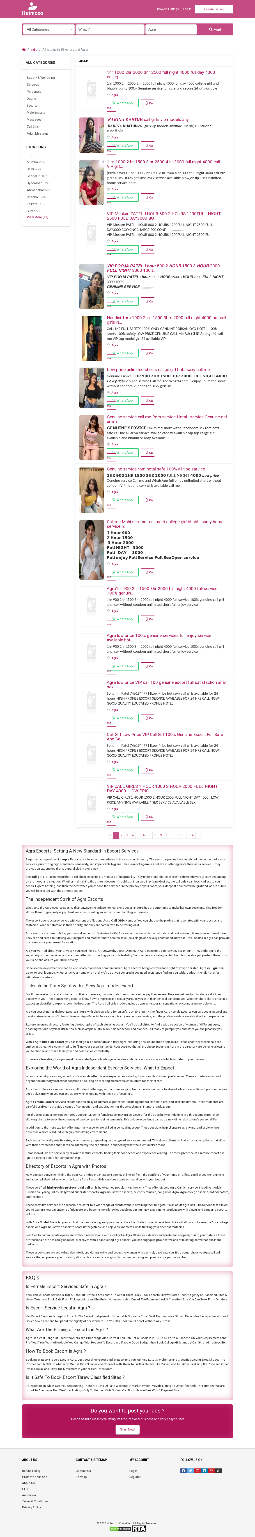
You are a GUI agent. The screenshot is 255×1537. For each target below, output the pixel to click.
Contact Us (83, 1470)
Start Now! (127, 1429)
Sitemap (81, 1477)
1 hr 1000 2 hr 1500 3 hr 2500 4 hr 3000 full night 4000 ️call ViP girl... (163, 164)
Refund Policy (31, 1470)
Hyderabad (38, 183)
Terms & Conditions (35, 1501)
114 (191, 835)
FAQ (25, 1489)
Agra (115, 95)
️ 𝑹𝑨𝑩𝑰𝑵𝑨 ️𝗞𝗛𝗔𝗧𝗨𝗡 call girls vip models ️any (148, 119)
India (34, 49)
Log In (133, 1470)
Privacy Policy (31, 1507)
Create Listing (214, 9)
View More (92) (37, 217)
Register (135, 1477)
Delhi (34, 169)
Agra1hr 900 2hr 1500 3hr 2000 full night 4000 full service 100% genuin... (162, 591)
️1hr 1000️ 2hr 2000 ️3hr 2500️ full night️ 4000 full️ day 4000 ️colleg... (161, 74)
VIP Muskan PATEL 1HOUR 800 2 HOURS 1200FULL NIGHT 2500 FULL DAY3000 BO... (164, 216)
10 (167, 835)
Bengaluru (37, 176)
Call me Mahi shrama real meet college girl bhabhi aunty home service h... (165, 524)
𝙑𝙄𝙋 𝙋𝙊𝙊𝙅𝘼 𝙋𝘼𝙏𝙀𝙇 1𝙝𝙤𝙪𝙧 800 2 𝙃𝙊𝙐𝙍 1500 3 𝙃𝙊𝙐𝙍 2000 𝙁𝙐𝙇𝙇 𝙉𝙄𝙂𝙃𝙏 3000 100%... (163, 268)
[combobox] (49, 29)
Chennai (36, 197)
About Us (28, 1483)
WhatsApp (125, 103)
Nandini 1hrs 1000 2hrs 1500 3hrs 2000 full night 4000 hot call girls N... (166, 320)
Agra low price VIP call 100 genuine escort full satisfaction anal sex (166, 684)
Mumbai (36, 162)
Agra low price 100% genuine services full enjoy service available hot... (159, 638)
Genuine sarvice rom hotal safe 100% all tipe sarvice (156, 469)
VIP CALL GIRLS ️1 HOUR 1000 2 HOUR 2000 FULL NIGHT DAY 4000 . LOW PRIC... (162, 788)
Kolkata (35, 204)
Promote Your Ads (34, 1477)
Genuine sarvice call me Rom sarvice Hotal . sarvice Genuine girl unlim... (167, 419)
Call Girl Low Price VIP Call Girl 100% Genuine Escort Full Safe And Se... (165, 737)
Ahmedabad (38, 190)
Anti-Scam (29, 1495)
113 (181, 835)
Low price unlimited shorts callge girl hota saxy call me (158, 369)
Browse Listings (168, 9)
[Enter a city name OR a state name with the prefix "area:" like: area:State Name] (171, 29)
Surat (33, 211)
